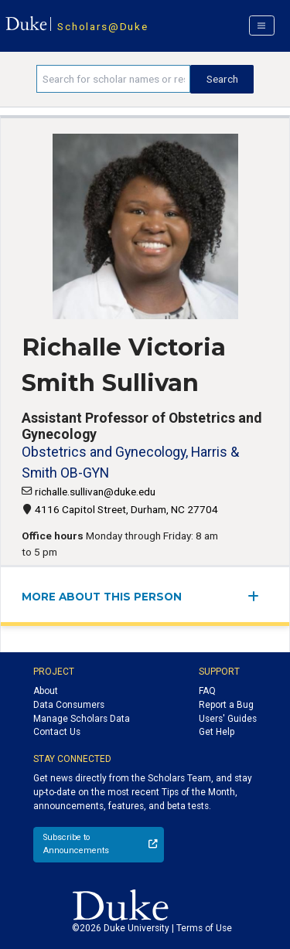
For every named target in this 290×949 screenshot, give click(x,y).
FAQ (207, 690)
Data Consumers (68, 704)
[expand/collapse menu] (258, 596)
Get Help (216, 731)
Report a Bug (226, 704)
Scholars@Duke (102, 26)
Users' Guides (228, 718)
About (45, 690)
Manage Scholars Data (81, 718)
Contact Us (56, 731)
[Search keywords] (113, 79)
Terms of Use (204, 928)
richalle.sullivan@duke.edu (95, 491)
